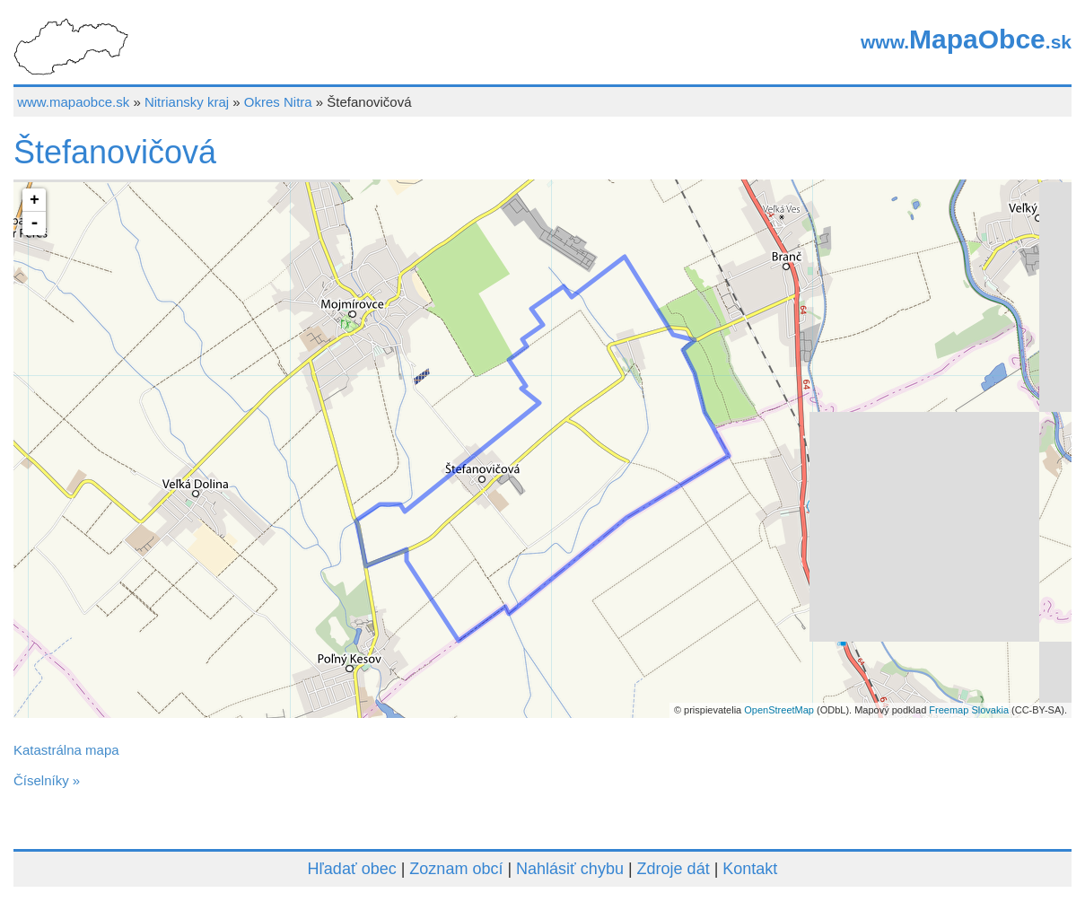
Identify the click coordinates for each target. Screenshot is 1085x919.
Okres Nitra (278, 101)
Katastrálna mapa (66, 749)
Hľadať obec (352, 869)
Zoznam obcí (456, 869)
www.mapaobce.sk (73, 101)
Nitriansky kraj (186, 101)
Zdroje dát (673, 869)
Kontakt (749, 869)
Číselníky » (46, 780)
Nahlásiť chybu (570, 869)
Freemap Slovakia (969, 710)
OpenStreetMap (779, 710)
